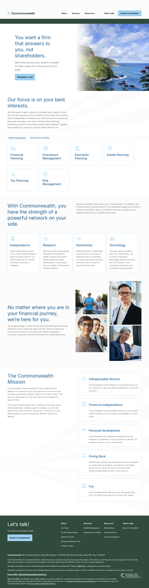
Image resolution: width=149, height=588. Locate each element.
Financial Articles (110, 525)
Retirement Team (67, 529)
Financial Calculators (112, 529)
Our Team (65, 520)
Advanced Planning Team (70, 533)
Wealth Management (92, 520)
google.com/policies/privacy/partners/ (82, 573)
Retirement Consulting (92, 525)
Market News (109, 520)
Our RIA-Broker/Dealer (69, 525)
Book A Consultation (20, 530)
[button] (64, 5)
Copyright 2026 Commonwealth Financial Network (46, 582)
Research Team (67, 538)
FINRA (79, 558)
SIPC (84, 558)
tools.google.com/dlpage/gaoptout (42, 576)
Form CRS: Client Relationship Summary (27, 567)
